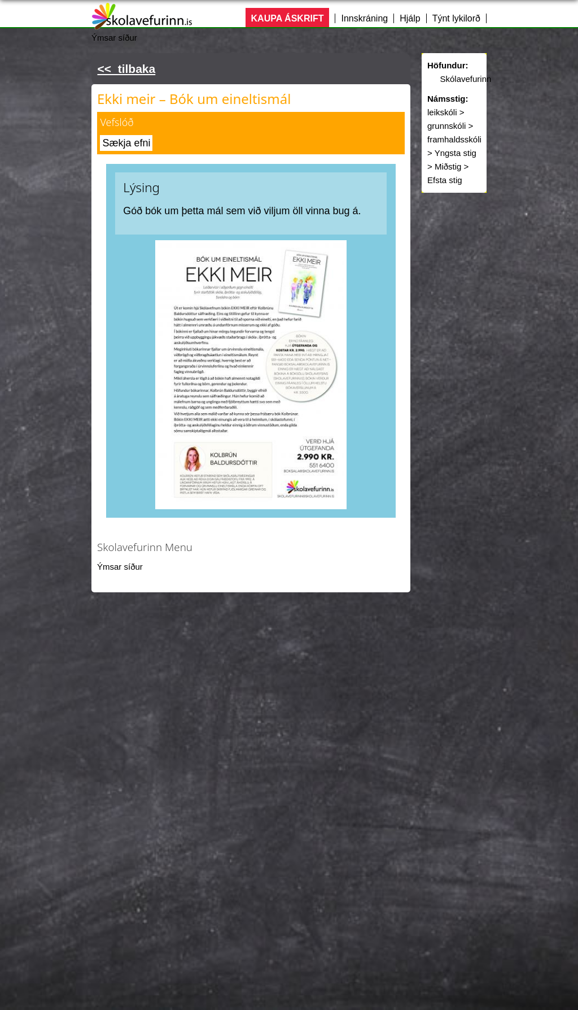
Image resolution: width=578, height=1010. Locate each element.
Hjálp (410, 18)
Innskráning (364, 18)
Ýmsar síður (120, 566)
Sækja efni (126, 143)
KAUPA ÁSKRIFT (287, 18)
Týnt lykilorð (456, 18)
